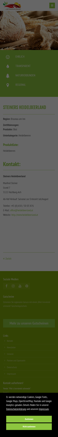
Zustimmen (29, 418)
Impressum (44, 409)
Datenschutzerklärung (16, 409)
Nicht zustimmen (29, 426)
